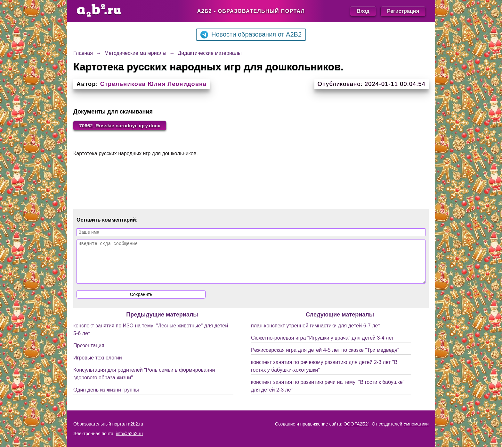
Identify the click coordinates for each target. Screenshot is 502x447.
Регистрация (403, 11)
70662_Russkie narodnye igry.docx (122, 125)
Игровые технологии (97, 365)
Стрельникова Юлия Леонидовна (153, 84)
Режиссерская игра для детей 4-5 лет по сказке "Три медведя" (325, 358)
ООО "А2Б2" (356, 423)
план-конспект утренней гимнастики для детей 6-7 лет (315, 333)
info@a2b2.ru (129, 433)
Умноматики (416, 423)
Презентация (88, 353)
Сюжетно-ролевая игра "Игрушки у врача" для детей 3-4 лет (322, 346)
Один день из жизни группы (106, 398)
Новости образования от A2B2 (251, 34)
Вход (363, 11)
